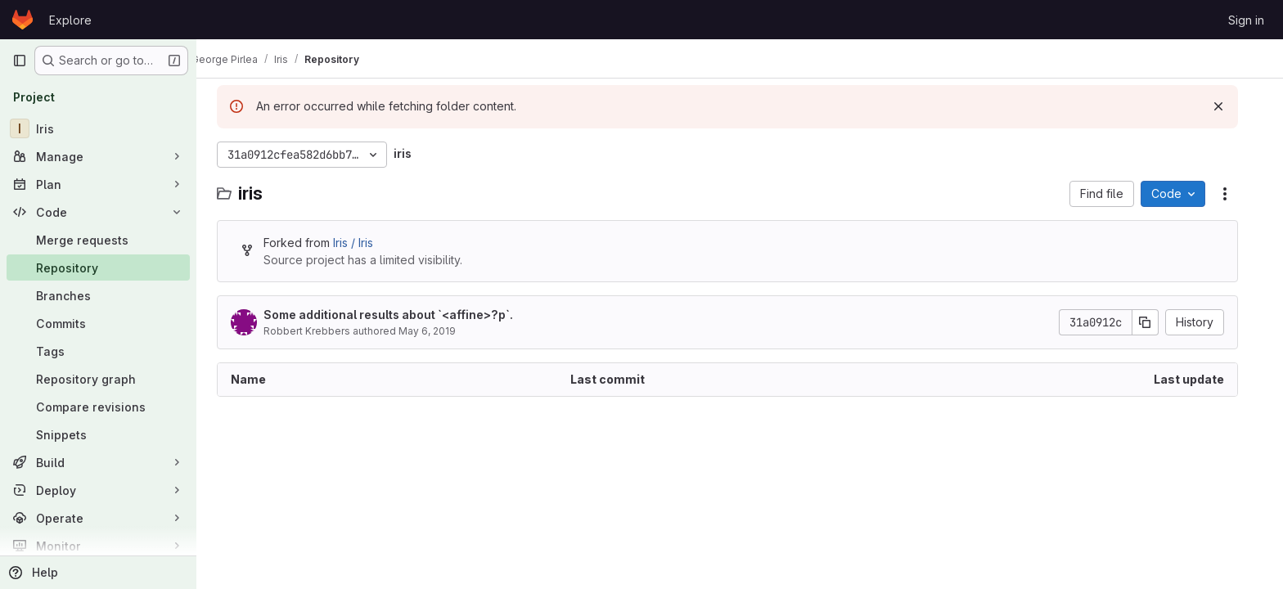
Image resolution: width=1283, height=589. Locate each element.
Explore (70, 20)
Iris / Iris (365, 243)
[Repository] (98, 267)
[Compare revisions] (98, 406)
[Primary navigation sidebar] (20, 60)
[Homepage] (22, 20)
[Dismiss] (1230, 106)
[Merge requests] (98, 240)
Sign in (1246, 20)
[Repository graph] (98, 379)
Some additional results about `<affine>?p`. (400, 314)
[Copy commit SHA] (1158, 322)
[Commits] (98, 323)
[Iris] (98, 128)
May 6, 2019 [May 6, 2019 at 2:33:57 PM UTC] (439, 331)
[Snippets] (98, 434)
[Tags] (98, 351)
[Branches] (98, 295)
